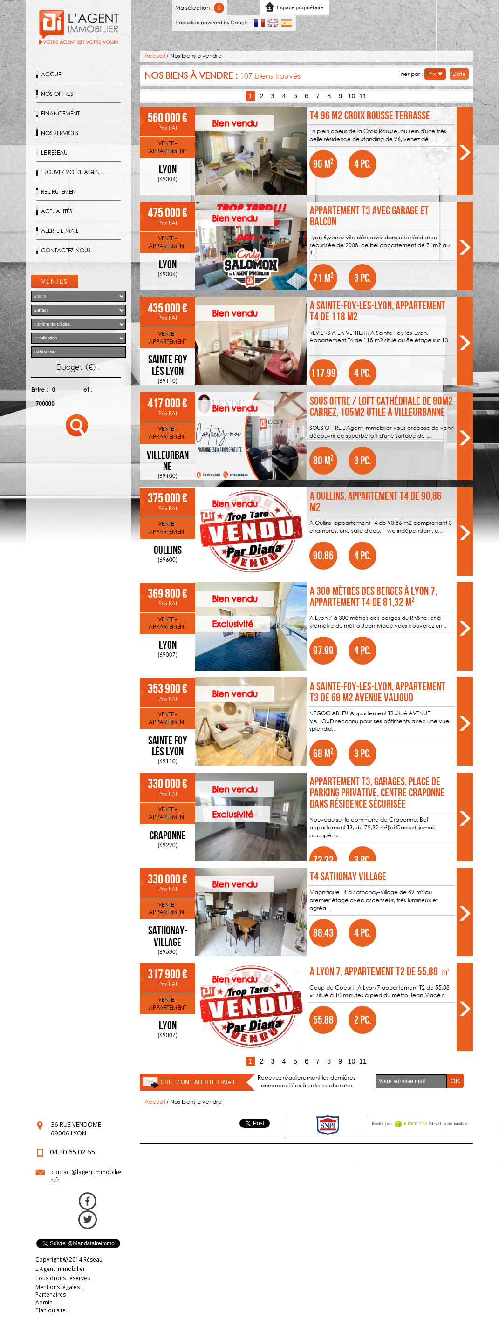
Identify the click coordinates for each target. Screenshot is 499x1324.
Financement (60, 113)
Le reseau (54, 152)
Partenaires (50, 1294)
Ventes (54, 281)
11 (363, 96)
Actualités (56, 211)
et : (87, 389)
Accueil (53, 74)
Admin (44, 1302)
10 (351, 96)
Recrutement (59, 191)
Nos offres (57, 93)
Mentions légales (57, 1287)
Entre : (39, 389)
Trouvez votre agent (71, 172)
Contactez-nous (66, 250)
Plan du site (50, 1310)
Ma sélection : (199, 7)
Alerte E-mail (60, 230)
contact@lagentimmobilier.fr (86, 1176)
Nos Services (59, 132)
